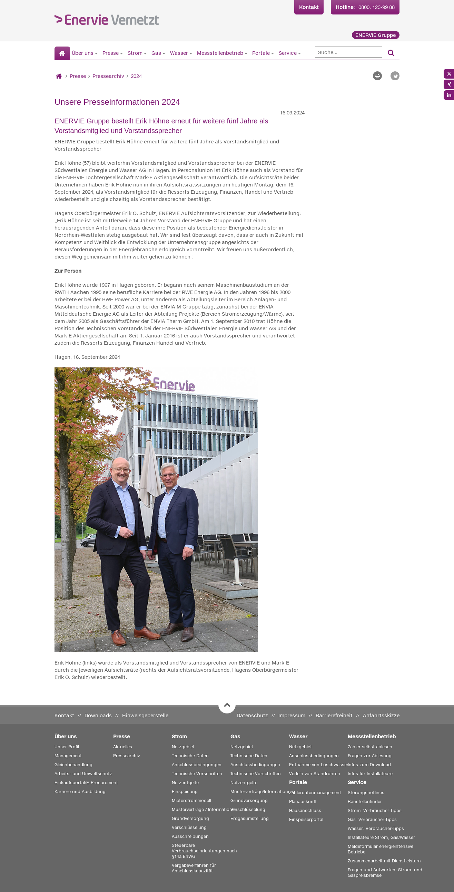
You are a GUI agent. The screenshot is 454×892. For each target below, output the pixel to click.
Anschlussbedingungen (196, 764)
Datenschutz (252, 715)
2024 (136, 76)
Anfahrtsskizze (381, 715)
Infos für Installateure (370, 773)
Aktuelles (122, 746)
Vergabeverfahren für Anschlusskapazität (194, 868)
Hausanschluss (305, 810)
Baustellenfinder (365, 801)
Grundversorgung (190, 818)
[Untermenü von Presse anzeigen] (121, 53)
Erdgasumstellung (249, 818)
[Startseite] (62, 53)
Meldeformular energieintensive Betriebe (380, 849)
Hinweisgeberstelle (145, 715)
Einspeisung (185, 791)
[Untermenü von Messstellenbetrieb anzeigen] (246, 53)
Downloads (98, 715)
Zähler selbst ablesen (370, 746)
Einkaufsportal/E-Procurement (86, 782)
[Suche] (348, 52)
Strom (135, 53)
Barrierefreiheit (334, 715)
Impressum (291, 715)
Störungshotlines (366, 792)
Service (288, 53)
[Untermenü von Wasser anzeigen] (191, 53)
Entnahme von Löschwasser (318, 764)
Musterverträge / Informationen (204, 809)
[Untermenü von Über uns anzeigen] (96, 53)
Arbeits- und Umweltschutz (83, 773)
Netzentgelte (185, 782)
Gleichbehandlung (73, 764)
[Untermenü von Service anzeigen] (299, 53)
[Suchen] (391, 53)
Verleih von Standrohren (314, 773)
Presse (110, 53)
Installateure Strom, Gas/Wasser (381, 837)
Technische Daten (190, 755)
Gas (156, 53)
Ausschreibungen (190, 836)
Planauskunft (303, 801)
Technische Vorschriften (197, 773)
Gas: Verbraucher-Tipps (372, 819)
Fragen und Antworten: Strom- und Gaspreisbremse (385, 872)
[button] (395, 75)
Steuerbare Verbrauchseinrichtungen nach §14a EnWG (204, 851)
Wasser (179, 53)
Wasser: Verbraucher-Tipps (376, 828)
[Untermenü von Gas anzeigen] (164, 53)
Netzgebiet (183, 746)
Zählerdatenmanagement (315, 792)
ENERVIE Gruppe (375, 35)
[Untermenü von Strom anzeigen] (145, 53)
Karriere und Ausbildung (80, 791)
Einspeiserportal (306, 819)
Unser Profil (67, 746)
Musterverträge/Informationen (261, 791)
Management (68, 755)
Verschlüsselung (189, 827)
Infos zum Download (369, 764)
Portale (261, 53)
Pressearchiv (108, 76)
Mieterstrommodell (191, 800)
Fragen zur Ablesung (370, 755)
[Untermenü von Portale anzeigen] (272, 53)
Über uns (82, 53)
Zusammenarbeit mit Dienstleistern (384, 860)
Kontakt (309, 7)
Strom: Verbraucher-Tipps (375, 810)
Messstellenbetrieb (220, 53)
